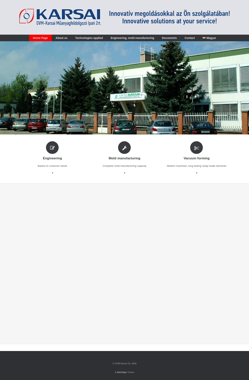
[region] (124, 87)
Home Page (40, 37)
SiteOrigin (122, 372)
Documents (169, 37)
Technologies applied (89, 37)
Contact (190, 37)
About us (61, 37)
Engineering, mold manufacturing (132, 37)
